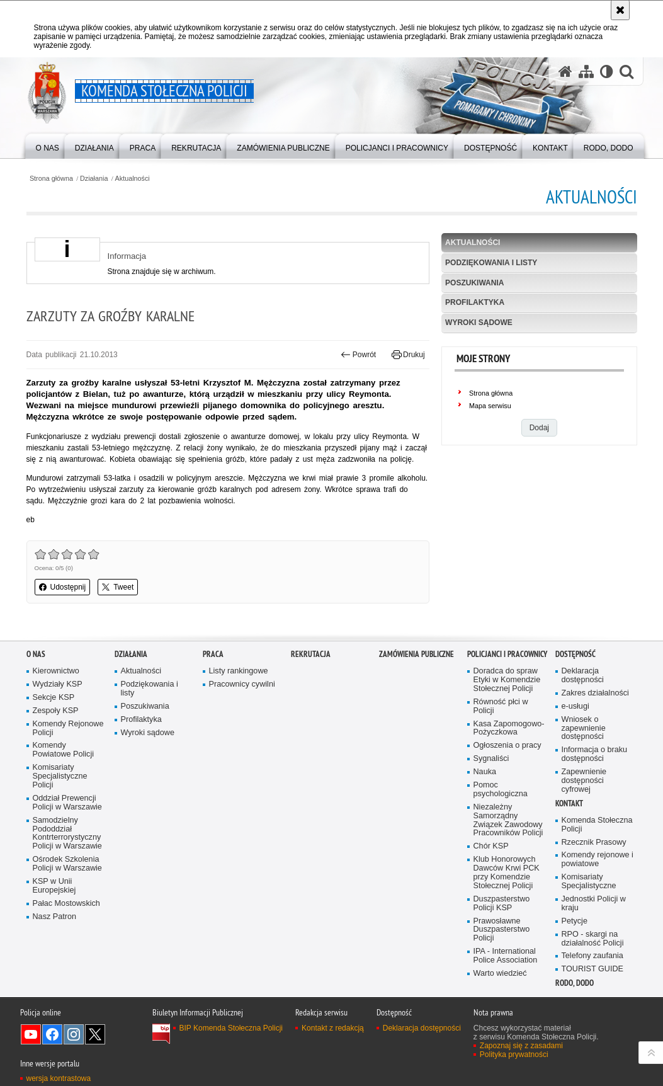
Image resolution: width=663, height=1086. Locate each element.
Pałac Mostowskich (66, 931)
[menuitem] (47, 145)
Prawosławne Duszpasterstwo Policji (501, 957)
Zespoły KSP (56, 738)
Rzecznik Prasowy (594, 870)
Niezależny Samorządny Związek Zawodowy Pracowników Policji (508, 848)
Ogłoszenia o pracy (507, 773)
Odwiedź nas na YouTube (31, 1061)
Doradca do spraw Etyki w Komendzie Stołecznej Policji (507, 708)
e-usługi (575, 733)
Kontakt (569, 831)
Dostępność (575, 682)
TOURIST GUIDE (592, 997)
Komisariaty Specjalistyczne (589, 909)
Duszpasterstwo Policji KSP (501, 931)
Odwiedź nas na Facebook (52, 1061)
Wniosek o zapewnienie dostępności (584, 756)
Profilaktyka (474, 302)
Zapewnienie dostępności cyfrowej (584, 808)
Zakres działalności (595, 721)
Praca (213, 682)
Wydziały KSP (57, 712)
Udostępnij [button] (62, 587)
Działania (94, 178)
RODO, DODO (574, 1010)
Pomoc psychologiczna (500, 817)
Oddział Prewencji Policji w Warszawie (67, 830)
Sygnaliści (491, 786)
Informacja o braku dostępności (595, 782)
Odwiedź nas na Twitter (95, 1061)
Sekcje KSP (54, 725)
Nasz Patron (54, 944)
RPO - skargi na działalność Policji (593, 966)
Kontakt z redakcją (333, 1055)
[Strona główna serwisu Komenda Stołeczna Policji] (565, 71)
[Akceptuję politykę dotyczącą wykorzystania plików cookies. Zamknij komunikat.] (620, 10)
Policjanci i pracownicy (507, 682)
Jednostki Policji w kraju (594, 931)
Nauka (485, 800)
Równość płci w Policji (500, 733)
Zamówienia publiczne (416, 682)
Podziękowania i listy (491, 262)
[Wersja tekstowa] (606, 71)
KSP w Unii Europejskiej (54, 913)
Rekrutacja (311, 682)
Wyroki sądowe (479, 322)
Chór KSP (491, 874)
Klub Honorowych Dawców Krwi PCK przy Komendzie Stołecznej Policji (506, 900)
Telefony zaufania (592, 984)
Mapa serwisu (490, 405)
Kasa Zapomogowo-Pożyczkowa (509, 755)
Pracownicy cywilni (242, 712)
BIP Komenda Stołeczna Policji (231, 1055)
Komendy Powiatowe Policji (63, 777)
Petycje (574, 948)
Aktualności (132, 178)
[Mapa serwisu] (586, 71)
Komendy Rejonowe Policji (68, 755)
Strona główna (51, 178)
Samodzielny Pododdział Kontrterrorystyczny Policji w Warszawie (67, 860)
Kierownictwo (56, 699)
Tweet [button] (117, 587)
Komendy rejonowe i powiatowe (597, 887)
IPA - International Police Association (505, 983)
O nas (35, 682)
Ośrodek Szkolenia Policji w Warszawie (67, 891)
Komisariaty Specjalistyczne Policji (60, 804)
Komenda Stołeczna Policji (597, 851)
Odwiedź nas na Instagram (74, 1061)
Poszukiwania (474, 282)
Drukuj (408, 355)
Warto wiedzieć (500, 1001)
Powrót (358, 355)
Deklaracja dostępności (583, 703)
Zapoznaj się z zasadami (521, 1072)
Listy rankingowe (238, 699)
